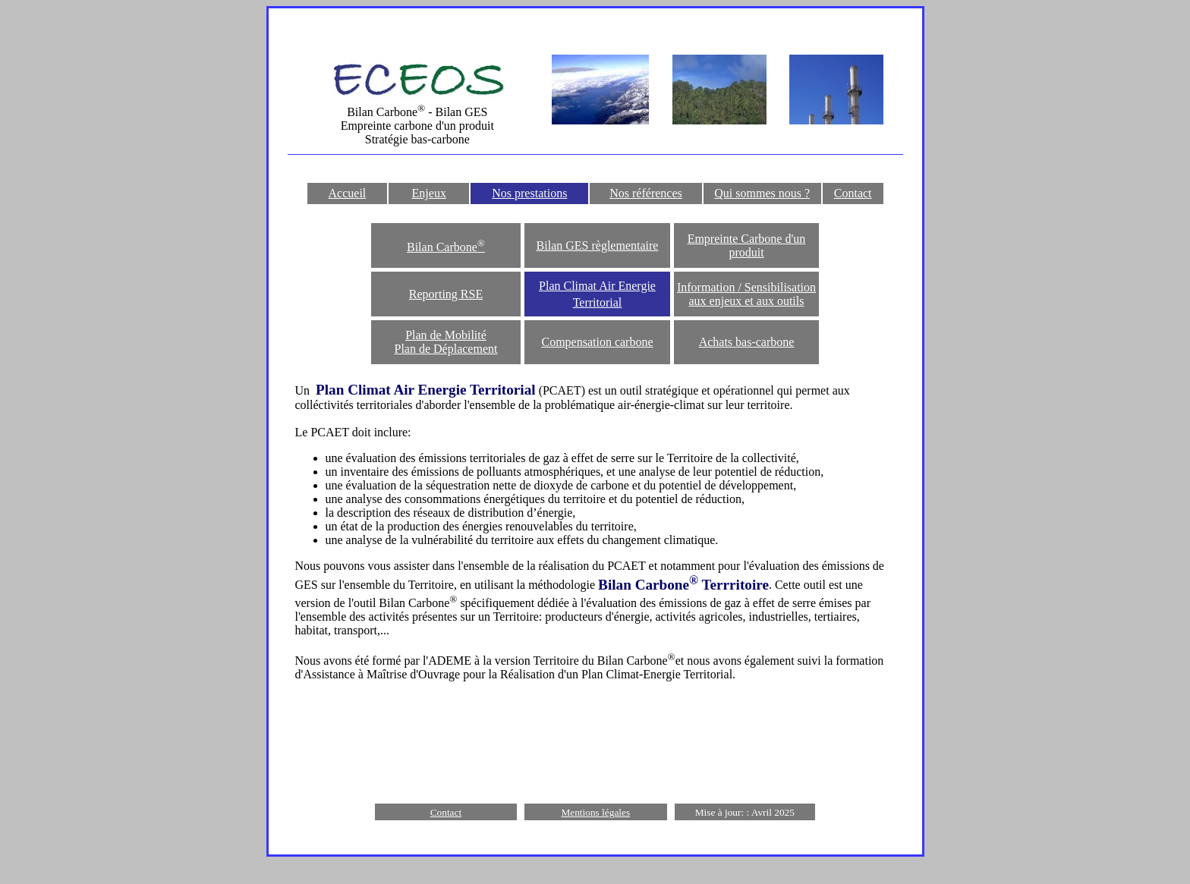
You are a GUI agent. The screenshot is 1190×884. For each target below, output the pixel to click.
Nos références (645, 193)
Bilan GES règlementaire (598, 245)
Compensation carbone (597, 341)
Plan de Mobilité (445, 335)
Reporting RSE (446, 294)
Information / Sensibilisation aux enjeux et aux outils (746, 294)
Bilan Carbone (446, 247)
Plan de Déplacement (446, 348)
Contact (853, 193)
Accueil (348, 193)
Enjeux (429, 193)
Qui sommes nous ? (762, 193)
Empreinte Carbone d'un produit (747, 245)
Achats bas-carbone (747, 341)
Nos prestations (529, 193)
